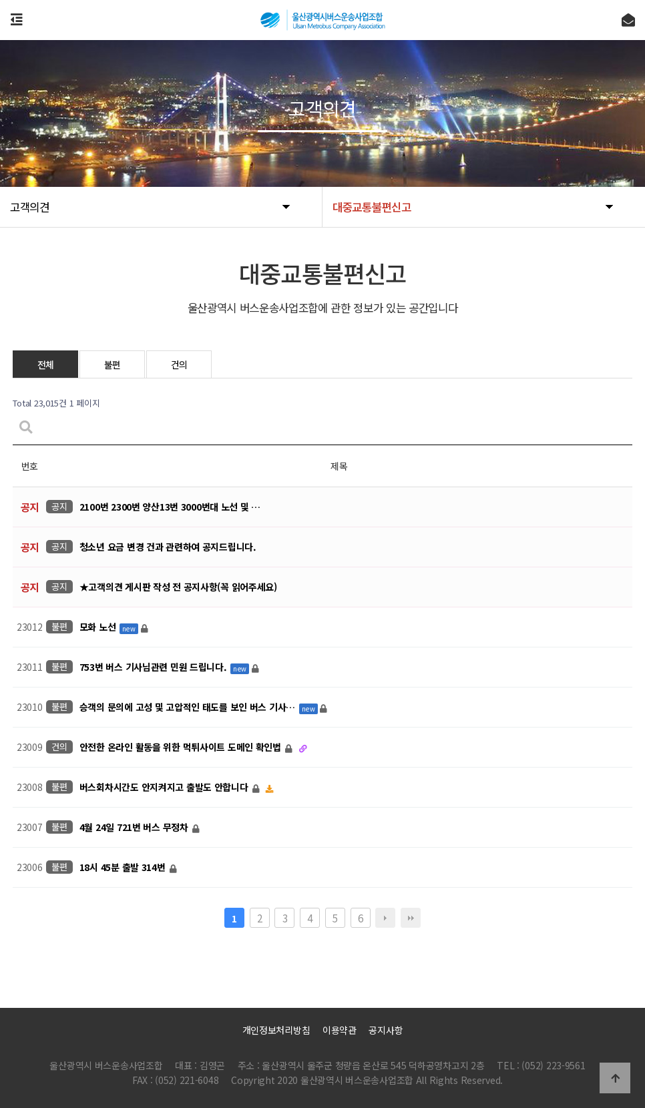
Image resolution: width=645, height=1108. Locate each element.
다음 (385, 918)
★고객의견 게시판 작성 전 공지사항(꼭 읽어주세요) (178, 587)
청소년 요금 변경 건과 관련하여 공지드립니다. (167, 547)
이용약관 (339, 1030)
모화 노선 (98, 627)
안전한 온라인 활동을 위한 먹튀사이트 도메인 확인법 (181, 747)
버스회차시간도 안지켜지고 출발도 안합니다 (165, 787)
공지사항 (386, 1030)
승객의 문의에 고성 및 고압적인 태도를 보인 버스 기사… (188, 707)
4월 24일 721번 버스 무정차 (135, 827)
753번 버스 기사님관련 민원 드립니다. (154, 667)
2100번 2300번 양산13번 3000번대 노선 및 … (169, 507)
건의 (179, 364)
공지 (59, 506)
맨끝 (411, 918)
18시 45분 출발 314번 (123, 867)
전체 (45, 364)
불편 (112, 364)
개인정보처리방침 (276, 1030)
